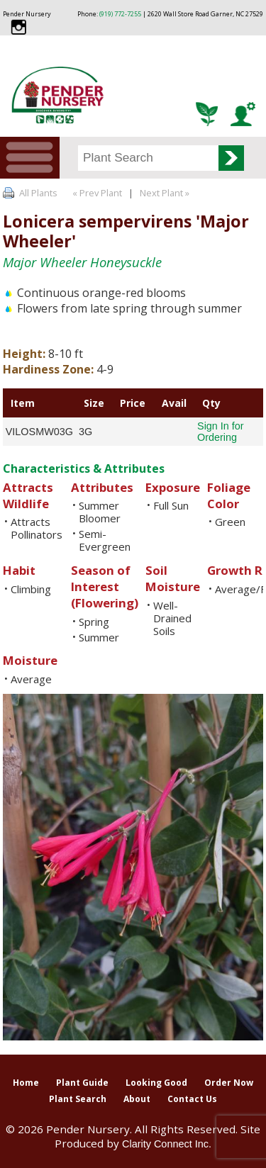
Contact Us (192, 1099)
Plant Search (77, 1099)
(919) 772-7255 (120, 13)
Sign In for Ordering (220, 431)
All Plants (38, 192)
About (136, 1099)
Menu (30, 158)
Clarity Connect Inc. (166, 1144)
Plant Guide (82, 1083)
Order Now (228, 1083)
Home (26, 1083)
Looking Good (156, 1083)
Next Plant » (166, 192)
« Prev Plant (96, 192)
